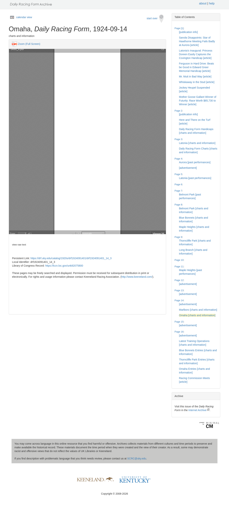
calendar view (24, 17)
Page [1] (179, 28)
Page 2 (178, 110)
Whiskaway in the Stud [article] (197, 82)
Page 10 (179, 260)
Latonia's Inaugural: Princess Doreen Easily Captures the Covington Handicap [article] (195, 54)
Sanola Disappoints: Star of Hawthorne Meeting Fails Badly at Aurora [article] (197, 41)
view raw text (19, 244)
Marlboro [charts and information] (198, 309)
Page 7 (178, 190)
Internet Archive (199, 410)
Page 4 (178, 158)
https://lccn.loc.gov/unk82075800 (64, 265)
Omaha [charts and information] (197, 315)
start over (155, 18)
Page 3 (178, 139)
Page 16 (179, 331)
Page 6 (178, 184)
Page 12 (179, 280)
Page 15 (179, 321)
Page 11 (179, 266)
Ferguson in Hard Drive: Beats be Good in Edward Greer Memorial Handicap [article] (196, 67)
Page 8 (178, 204)
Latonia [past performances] (195, 178)
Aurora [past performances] (195, 162)
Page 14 (179, 300)
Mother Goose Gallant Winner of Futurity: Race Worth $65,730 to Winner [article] (197, 100)
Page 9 (178, 237)
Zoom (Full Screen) (29, 43)
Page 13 (179, 290)
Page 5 (178, 174)
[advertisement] (188, 167)
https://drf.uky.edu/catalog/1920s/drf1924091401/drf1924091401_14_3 (71, 258)
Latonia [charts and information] (197, 143)
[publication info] (188, 32)
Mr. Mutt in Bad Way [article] (195, 76)
